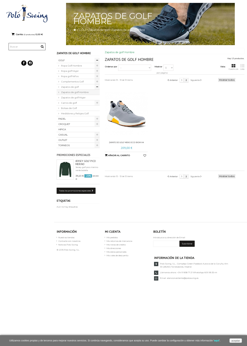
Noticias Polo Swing (68, 244)
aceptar (235, 340)
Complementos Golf (72, 81)
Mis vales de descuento (117, 255)
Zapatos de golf (99, 30)
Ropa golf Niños (70, 76)
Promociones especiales (73, 155)
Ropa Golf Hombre (71, 65)
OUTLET (62, 140)
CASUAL (63, 134)
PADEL (62, 118)
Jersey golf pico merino (85, 162)
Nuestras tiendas (66, 237)
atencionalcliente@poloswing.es (182, 278)
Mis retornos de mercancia (119, 241)
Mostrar (158, 66)
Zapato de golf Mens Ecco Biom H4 (126, 142)
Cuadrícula (233, 67)
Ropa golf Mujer (70, 71)
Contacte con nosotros (69, 241)
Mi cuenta (112, 232)
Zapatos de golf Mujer (73, 97)
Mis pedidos (112, 237)
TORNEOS (64, 145)
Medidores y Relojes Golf (75, 113)
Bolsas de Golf (69, 108)
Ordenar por (111, 66)
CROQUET (64, 124)
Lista (242, 67)
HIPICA (62, 129)
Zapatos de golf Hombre (75, 92)
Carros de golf (69, 102)
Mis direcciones (114, 248)
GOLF (83, 30)
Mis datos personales (116, 252)
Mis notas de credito (116, 244)
